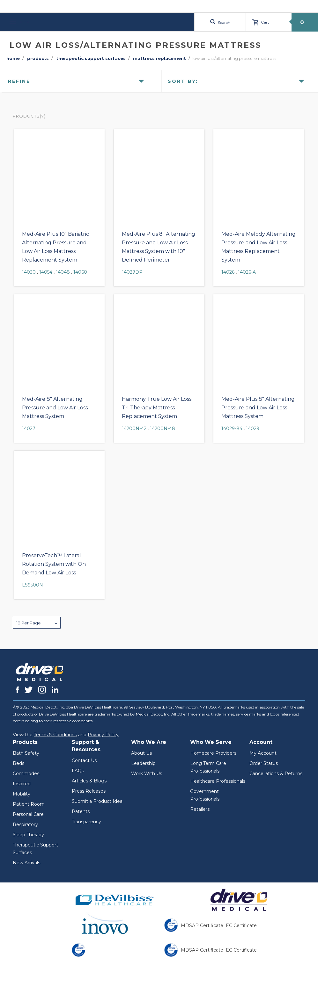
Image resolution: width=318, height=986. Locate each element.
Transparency (86, 821)
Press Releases (89, 791)
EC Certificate (241, 925)
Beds (18, 763)
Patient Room (29, 804)
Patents (81, 811)
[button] (37, 623)
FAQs (78, 771)
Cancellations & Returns (275, 773)
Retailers (200, 809)
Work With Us (146, 773)
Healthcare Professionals (217, 781)
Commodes (26, 773)
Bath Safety (26, 753)
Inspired (22, 784)
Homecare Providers (213, 753)
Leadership (143, 763)
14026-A (247, 272)
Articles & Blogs (89, 781)
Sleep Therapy (28, 835)
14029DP (132, 272)
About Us (141, 753)
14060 (80, 272)
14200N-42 (134, 428)
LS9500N (32, 585)
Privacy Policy (103, 735)
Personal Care (28, 814)
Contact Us (84, 760)
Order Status (263, 763)
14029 (252, 428)
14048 (63, 272)
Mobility (21, 794)
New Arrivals (26, 863)
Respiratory (25, 824)
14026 (227, 272)
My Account (263, 753)
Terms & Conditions (55, 735)
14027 (28, 428)
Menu (20, 21)
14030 (29, 272)
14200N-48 (162, 428)
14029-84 (231, 428)
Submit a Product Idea (97, 801)
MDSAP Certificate (202, 925)
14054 (45, 272)
